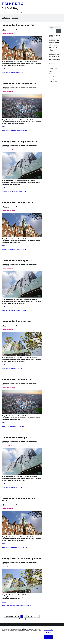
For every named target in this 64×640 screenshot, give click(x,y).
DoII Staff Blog (10, 8)
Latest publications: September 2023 (19, 83)
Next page (22, 618)
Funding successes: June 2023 (16, 379)
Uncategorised (53, 81)
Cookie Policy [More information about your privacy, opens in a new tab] (7, 632)
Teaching (51, 79)
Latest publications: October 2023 (18, 25)
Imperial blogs (8, 12)
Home (3, 12)
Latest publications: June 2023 (16, 321)
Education (51, 66)
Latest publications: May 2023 (16, 437)
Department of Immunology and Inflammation (53, 45)
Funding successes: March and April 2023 (21, 558)
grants (8, 149)
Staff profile (52, 73)
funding (9, 210)
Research (4, 33)
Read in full (14, 72)
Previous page (9, 616)
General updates (53, 68)
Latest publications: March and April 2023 (19, 499)
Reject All (48, 632)
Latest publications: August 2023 (17, 260)
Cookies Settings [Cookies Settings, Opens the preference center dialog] (48, 629)
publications (10, 33)
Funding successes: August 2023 (17, 202)
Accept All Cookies (48, 637)
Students (51, 76)
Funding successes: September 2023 (19, 141)
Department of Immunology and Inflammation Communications (19, 29)
